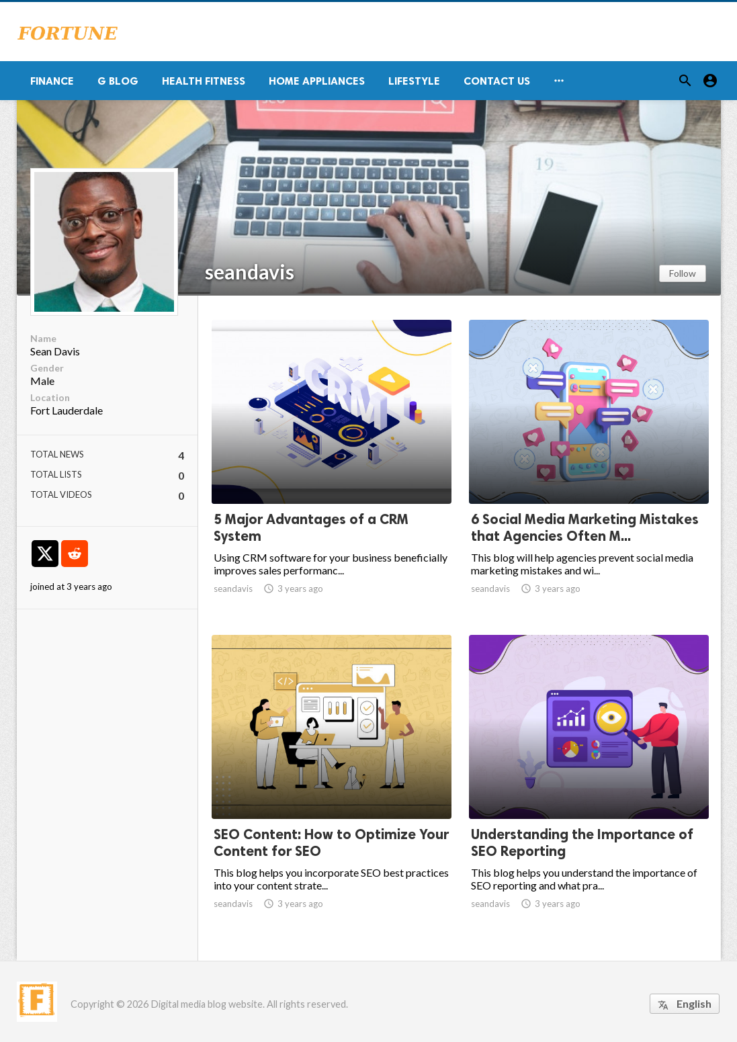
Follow (682, 273)
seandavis (249, 271)
